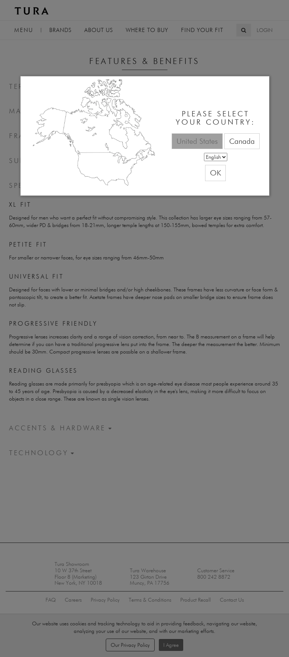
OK (215, 172)
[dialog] (145, 136)
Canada (242, 141)
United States (197, 141)
